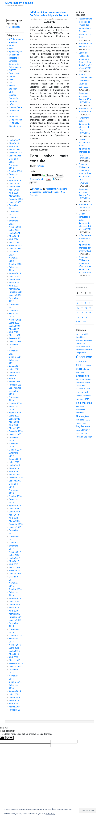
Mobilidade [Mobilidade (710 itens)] (80, 409)
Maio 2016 (14, 607)
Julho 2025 (14, 183)
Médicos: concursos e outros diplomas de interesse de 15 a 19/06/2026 (84, 148)
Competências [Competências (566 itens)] (81, 353)
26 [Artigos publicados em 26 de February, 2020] (86, 318)
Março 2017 (14, 567)
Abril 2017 (13, 564)
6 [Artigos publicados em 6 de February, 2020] (89, 303)
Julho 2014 (14, 694)
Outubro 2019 (15, 450)
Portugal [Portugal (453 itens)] (78, 423)
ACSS (11, 45)
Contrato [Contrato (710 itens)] (88, 365)
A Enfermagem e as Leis (19, 2)
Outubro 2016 (15, 589)
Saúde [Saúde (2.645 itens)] (86, 430)
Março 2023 (14, 289)
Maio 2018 (14, 515)
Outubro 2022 (15, 310)
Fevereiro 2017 (16, 570)
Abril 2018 (13, 518)
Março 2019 (14, 474)
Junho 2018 (14, 512)
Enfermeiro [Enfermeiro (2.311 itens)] (82, 375)
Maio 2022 (14, 329)
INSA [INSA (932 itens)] (88, 389)
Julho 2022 (14, 323)
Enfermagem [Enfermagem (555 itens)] (80, 372)
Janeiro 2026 (15, 156)
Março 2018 (14, 521)
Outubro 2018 (15, 496)
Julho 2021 (14, 369)
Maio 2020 (14, 422)
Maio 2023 (14, 282)
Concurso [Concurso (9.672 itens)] (84, 357)
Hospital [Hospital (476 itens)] (78, 386)
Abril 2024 (13, 239)
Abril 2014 (13, 703)
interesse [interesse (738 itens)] (79, 392)
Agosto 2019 (15, 459)
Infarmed (13, 101)
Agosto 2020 (15, 412)
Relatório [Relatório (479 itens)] (79, 430)
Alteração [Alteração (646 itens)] (79, 340)
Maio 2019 (14, 468)
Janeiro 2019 (15, 481)
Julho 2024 (14, 230)
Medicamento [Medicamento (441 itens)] (80, 406)
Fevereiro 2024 (16, 245)
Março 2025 (14, 196)
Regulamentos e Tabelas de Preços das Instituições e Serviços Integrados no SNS (85, 28)
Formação (13, 98)
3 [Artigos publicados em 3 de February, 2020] (77, 303)
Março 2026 (14, 149)
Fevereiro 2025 (16, 199)
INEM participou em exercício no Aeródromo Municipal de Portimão (49, 14)
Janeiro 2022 (15, 341)
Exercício (55, 192)
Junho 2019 (14, 465)
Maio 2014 (14, 700)
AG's (11, 48)
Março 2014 (14, 707)
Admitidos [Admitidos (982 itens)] (80, 337)
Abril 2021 (13, 378)
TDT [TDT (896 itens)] (81, 434)
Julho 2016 (14, 601)
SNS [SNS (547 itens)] (77, 434)
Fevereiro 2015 (16, 663)
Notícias (40, 166)
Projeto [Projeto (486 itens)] (84, 423)
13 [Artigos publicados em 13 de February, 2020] (90, 308)
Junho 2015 (14, 651)
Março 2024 (14, 242)
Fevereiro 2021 (16, 385)
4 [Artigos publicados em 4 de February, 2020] (81, 303)
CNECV (12, 70)
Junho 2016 (14, 604)
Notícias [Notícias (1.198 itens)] (80, 420)
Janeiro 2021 (15, 388)
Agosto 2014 (15, 691)
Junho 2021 (14, 372)
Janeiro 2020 (15, 434)
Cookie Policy (50, 814)
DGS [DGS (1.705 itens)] (78, 369)
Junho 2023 (14, 279)
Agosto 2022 (15, 320)
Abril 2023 (13, 286)
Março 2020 (14, 428)
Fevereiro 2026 (16, 152)
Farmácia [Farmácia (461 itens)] (87, 379)
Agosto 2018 (15, 505)
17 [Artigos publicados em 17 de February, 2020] (78, 313)
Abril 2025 (13, 193)
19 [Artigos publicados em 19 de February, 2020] (86, 313)
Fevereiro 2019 (16, 477)
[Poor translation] (9, 738)
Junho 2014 (14, 697)
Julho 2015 (14, 648)
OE (10, 113)
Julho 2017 (14, 555)
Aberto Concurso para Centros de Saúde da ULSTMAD (85, 80)
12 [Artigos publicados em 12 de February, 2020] (86, 308)
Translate (13, 27)
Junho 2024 (14, 233)
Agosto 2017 (15, 552)
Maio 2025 (14, 190)
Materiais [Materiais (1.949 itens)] (87, 402)
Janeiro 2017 (15, 573)
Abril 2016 (13, 611)
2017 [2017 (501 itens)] (77, 334)
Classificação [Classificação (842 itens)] (86, 349)
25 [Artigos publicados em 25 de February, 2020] (82, 318)
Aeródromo (51, 189)
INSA (11, 104)
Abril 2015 (13, 657)
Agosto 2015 (15, 645)
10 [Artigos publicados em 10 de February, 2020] (78, 308)
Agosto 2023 (15, 273)
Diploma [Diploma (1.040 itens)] (85, 369)
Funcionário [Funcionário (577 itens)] (80, 383)
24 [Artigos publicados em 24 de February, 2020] (78, 318)
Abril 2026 (13, 146)
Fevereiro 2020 (16, 431)
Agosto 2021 (15, 366)
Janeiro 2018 (15, 527)
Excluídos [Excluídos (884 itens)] (80, 379)
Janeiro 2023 (15, 295)
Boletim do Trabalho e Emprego (14, 58)
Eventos (12, 95)
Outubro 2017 (15, 542)
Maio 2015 (14, 654)
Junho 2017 (14, 558)
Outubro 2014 (15, 682)
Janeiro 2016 (15, 620)
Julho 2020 (14, 416)
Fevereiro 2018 (16, 524)
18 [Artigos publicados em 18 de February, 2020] (82, 313)
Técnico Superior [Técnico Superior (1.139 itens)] (84, 437)
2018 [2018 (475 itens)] (81, 334)
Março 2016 (14, 614)
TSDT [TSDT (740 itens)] (86, 434)
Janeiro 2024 (15, 248)
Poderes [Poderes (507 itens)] (87, 420)
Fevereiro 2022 (16, 338)
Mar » (85, 321)
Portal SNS (14, 123)
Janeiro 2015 (15, 666)
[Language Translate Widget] (20, 20)
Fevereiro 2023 (16, 292)
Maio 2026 (14, 143)
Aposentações (15, 51)
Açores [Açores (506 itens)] (78, 350)
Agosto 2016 (15, 598)
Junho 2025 (14, 186)
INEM (62, 192)
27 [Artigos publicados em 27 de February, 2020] (90, 318)
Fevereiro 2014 (16, 710)
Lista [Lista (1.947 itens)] (86, 392)
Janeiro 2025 (15, 202)
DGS (11, 79)
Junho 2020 (14, 419)
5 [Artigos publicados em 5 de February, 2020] (85, 303)
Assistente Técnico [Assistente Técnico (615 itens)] (83, 346)
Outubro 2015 (15, 635)
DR (10, 82)
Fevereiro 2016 (16, 617)
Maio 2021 (14, 375)
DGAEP (12, 76)
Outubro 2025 (15, 171)
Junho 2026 (14, 140)
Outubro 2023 (15, 264)
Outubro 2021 (15, 357)
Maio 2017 (14, 561)
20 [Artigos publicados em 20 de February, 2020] (90, 313)
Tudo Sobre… (15, 126)
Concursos (14, 73)
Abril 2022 (13, 332)
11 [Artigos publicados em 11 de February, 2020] (82, 308)
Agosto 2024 (15, 227)
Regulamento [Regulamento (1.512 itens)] (83, 426)
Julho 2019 (14, 462)
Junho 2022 (14, 326)
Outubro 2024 (15, 217)
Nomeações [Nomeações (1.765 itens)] (82, 416)
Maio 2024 (14, 236)
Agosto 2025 (15, 180)
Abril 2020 (13, 425)
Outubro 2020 (15, 403)
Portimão (34, 195)
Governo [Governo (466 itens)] (87, 383)
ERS (11, 92)
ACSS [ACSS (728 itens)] (86, 334)
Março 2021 (14, 381)
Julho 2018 (14, 508)
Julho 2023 (14, 276)
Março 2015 (14, 660)
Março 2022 (14, 335)
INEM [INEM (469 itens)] (83, 386)
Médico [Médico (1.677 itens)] (80, 412)
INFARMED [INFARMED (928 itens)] (80, 389)
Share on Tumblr (37, 179)
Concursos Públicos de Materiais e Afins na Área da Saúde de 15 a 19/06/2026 (85, 173)
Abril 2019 (13, 471)
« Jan (78, 321)
